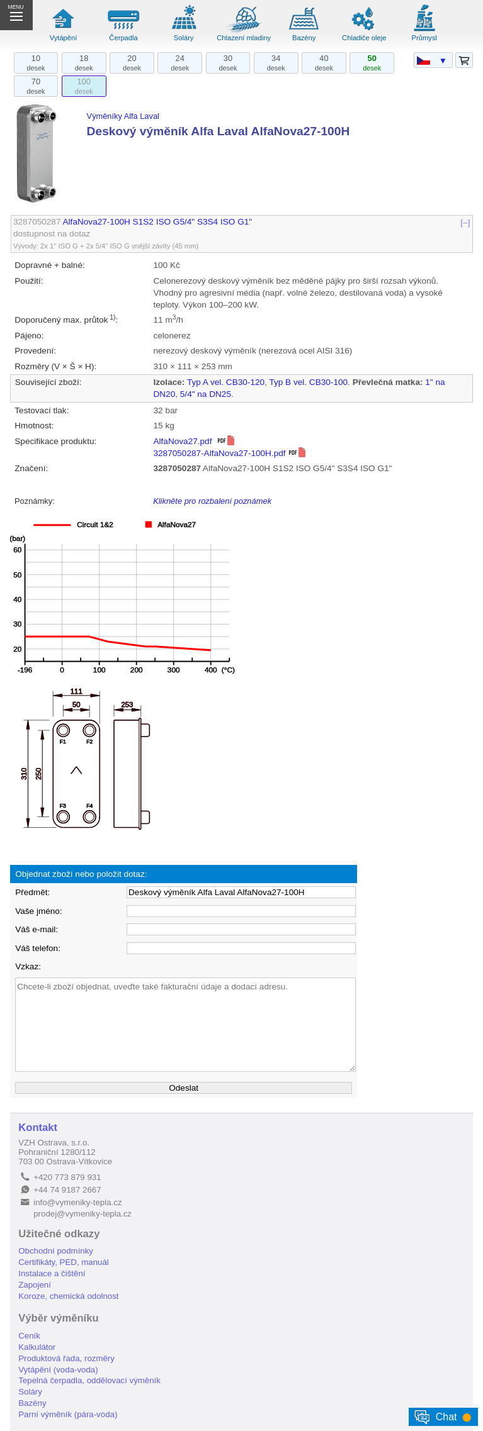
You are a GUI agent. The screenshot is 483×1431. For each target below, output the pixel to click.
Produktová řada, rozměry (66, 1358)
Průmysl (424, 38)
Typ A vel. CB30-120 (225, 382)
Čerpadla (123, 38)
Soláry (184, 38)
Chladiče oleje (364, 38)
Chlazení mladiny (244, 38)
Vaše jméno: (38, 911)
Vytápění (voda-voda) (58, 1369)
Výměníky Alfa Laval (123, 116)
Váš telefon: (37, 948)
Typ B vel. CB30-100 (308, 382)
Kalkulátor (36, 1347)
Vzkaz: (28, 966)
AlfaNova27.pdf (194, 441)
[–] (465, 221)
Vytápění (63, 38)
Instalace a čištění (51, 1273)
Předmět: (32, 892)
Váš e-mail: (36, 929)
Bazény (303, 38)
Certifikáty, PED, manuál (63, 1262)
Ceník (29, 1335)
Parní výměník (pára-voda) (67, 1414)
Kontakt (37, 1127)
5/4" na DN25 (205, 394)
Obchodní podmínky (55, 1251)
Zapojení (34, 1284)
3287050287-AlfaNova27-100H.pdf (230, 453)
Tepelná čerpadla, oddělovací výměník (89, 1380)
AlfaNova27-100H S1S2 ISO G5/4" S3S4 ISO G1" (158, 221)
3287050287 (37, 221)
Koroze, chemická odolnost (68, 1296)
